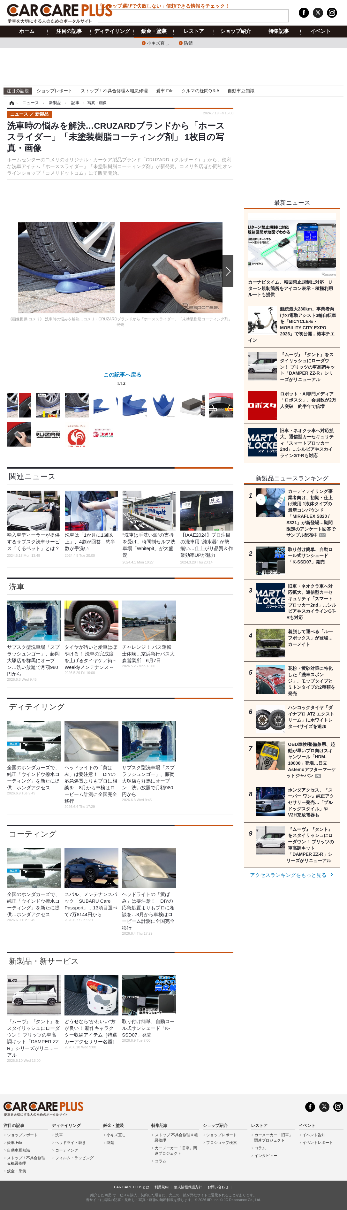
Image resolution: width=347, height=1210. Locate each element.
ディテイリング (112, 31)
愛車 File (164, 90)
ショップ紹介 (235, 31)
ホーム (26, 31)
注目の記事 (69, 31)
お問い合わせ (218, 1187)
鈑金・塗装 (154, 31)
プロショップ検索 (221, 1142)
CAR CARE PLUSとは (131, 1187)
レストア (194, 31)
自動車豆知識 (241, 90)
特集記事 (278, 31)
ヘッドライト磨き (70, 1142)
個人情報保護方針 (188, 1187)
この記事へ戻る (122, 380)
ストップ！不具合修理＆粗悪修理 (114, 90)
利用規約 (162, 1187)
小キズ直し (158, 43)
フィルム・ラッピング (74, 1158)
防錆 (188, 43)
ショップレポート (54, 90)
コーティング (33, 834)
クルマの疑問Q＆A (200, 90)
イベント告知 (313, 1135)
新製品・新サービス (44, 961)
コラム (160, 1161)
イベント (320, 31)
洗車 (16, 586)
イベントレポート (317, 1142)
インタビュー (265, 1155)
